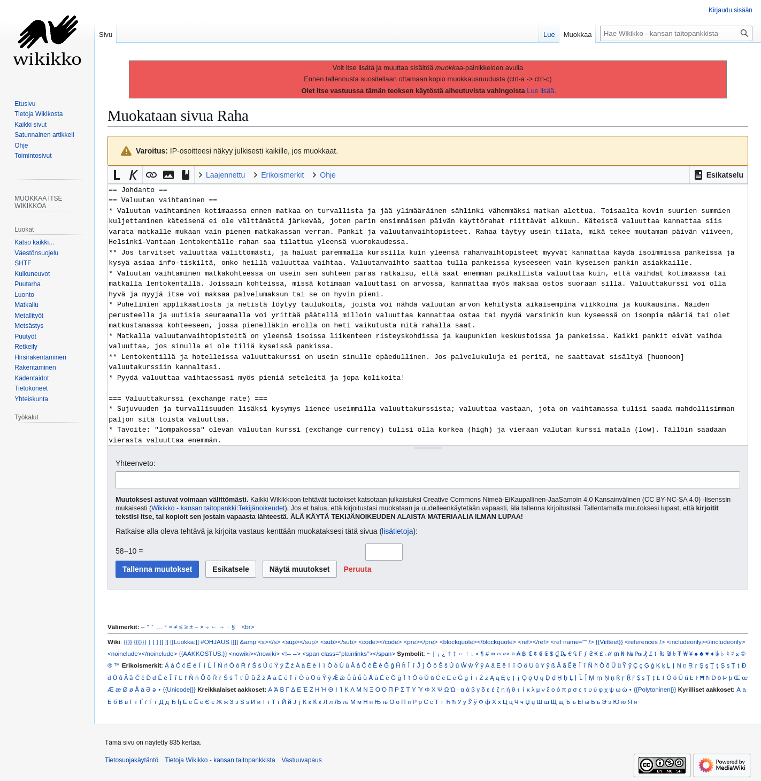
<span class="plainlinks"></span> (348, 653)
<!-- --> (291, 653)
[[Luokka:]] (184, 641)
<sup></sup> (300, 641)
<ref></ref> (533, 641)
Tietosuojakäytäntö (131, 760)
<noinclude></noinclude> (142, 653)
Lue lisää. (541, 91)
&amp (248, 641)
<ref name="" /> (572, 641)
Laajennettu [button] (225, 175)
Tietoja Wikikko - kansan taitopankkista (220, 760)
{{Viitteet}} (609, 641)
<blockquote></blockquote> (478, 641)
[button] (718, 174)
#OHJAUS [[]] (219, 641)
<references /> (645, 641)
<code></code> (380, 641)
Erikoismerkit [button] (282, 175)
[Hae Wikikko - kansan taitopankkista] (676, 33)
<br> (248, 626)
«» (506, 653)
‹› (499, 653)
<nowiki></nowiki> (254, 653)
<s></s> (269, 641)
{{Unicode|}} (179, 689)
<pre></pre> (421, 641)
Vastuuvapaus (302, 760)
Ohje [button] (328, 175)
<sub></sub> (338, 641)
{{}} (128, 641)
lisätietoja (397, 531)
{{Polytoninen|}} (655, 689)
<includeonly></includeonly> (705, 641)
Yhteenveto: (136, 463)
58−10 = (129, 551)
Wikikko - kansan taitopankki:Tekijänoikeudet (218, 508)
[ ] (155, 641)
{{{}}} (140, 641)
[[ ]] (164, 641)
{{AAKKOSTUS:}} (203, 653)
